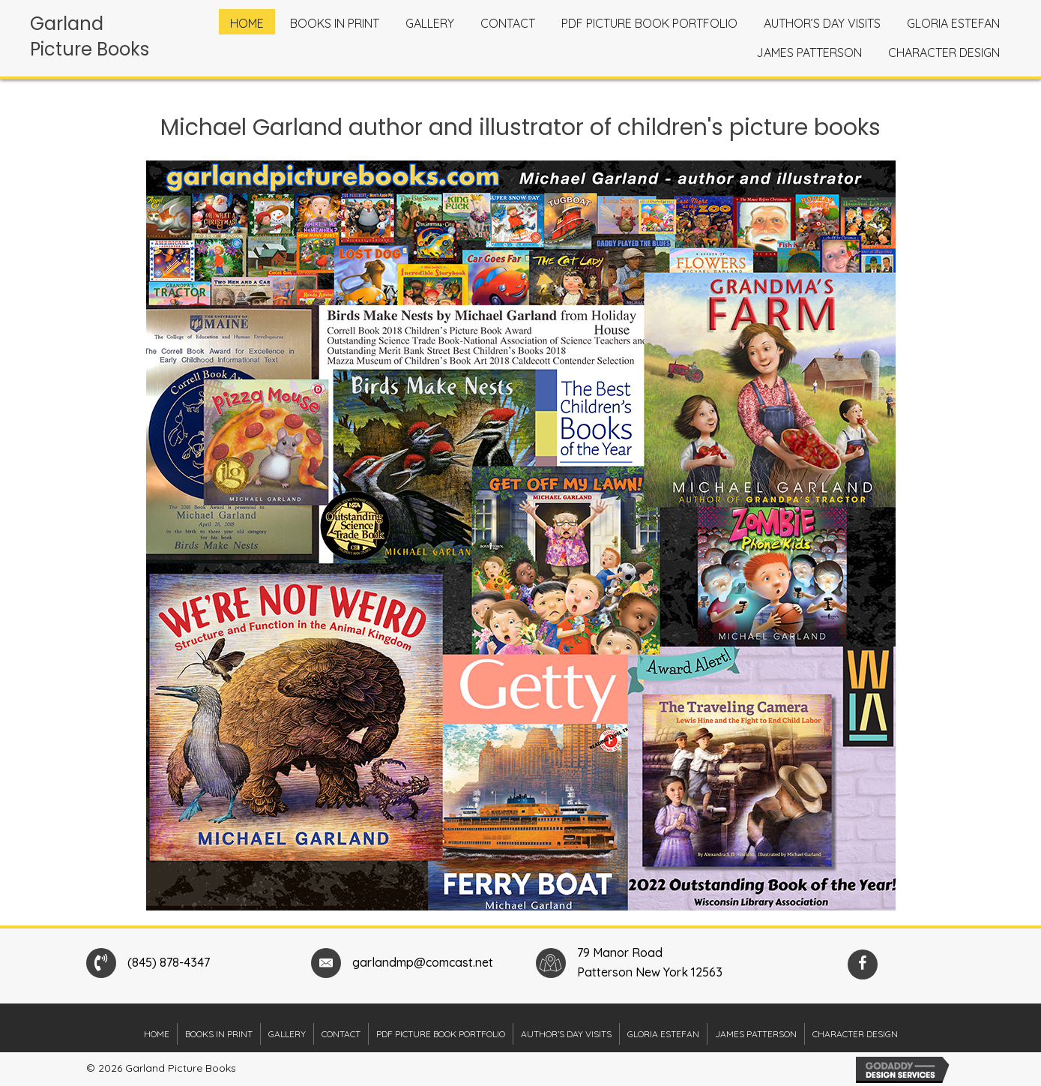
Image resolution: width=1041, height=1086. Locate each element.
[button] (863, 965)
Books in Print (219, 1034)
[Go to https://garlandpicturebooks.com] (97, 40)
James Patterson (756, 1034)
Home (156, 1034)
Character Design (855, 1034)
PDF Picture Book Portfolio (440, 1034)
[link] (247, 21)
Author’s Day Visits (566, 1034)
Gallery (287, 1034)
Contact (341, 1034)
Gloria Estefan (663, 1034)
